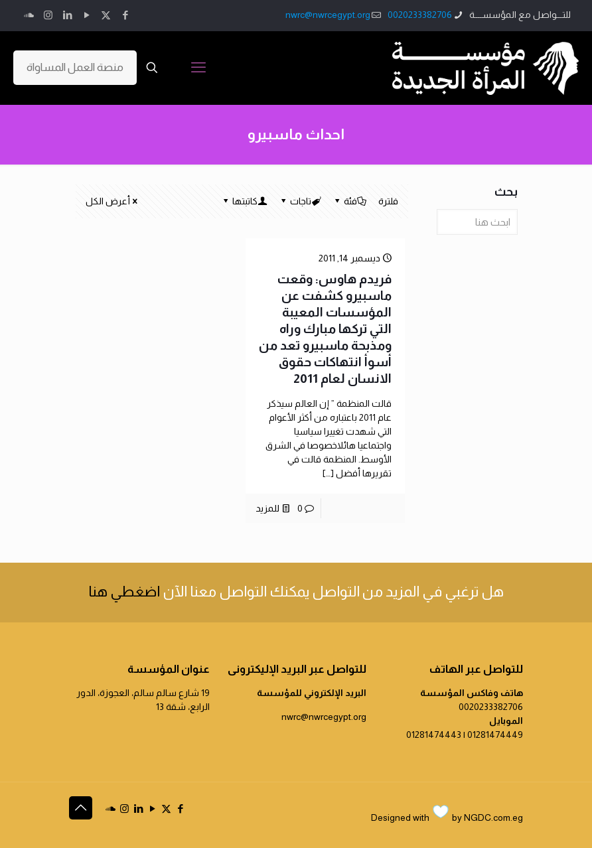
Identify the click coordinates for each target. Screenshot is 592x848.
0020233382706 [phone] (420, 14)
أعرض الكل (112, 201)
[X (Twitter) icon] (106, 15)
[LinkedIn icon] (67, 15)
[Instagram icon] (48, 15)
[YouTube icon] (87, 15)
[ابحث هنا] (477, 222)
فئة (349, 201)
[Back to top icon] (80, 807)
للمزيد (267, 508)
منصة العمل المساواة (75, 67)
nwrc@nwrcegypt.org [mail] (327, 14)
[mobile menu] (198, 67)
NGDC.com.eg (493, 817)
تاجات (300, 201)
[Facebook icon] (125, 15)
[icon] (29, 15)
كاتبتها (244, 201)
